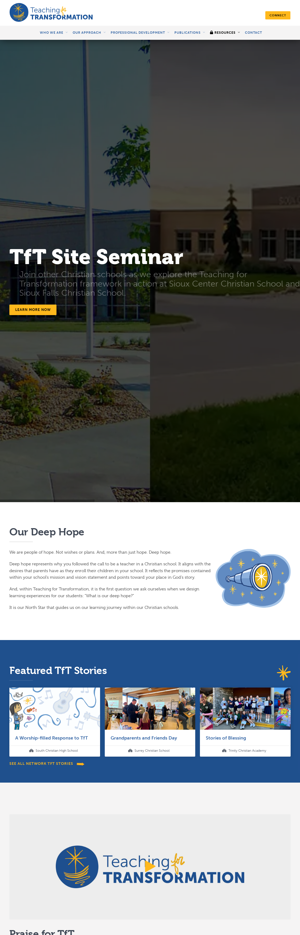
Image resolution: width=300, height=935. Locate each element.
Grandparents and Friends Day (144, 737)
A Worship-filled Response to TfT (51, 737)
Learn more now (33, 310)
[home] (51, 13)
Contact (253, 33)
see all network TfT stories (41, 763)
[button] (54, 33)
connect (278, 15)
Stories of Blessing (226, 737)
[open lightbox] (150, 867)
